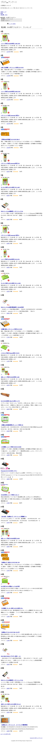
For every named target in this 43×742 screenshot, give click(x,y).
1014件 (8, 147)
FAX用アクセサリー (5, 20)
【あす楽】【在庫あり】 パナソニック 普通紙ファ (14, 516)
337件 (8, 570)
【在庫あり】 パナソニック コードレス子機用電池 (14, 724)
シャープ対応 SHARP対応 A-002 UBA (10, 43)
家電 (2, 13)
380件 (8, 479)
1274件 (8, 75)
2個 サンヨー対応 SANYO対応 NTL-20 (10, 704)
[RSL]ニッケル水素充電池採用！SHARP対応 (12, 307)
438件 (8, 455)
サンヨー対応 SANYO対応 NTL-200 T (10, 187)
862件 (8, 195)
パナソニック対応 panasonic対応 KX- (10, 163)
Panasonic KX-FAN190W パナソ (9, 470)
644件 (8, 243)
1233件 (8, 99)
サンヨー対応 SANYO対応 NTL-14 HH (11, 283)
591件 (8, 291)
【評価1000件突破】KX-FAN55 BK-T (10, 139)
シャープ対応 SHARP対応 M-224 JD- (10, 259)
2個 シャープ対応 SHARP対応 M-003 (10, 538)
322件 (8, 592)
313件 (8, 640)
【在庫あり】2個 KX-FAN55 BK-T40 (10, 562)
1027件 (8, 123)
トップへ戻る (12, 23)
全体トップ (3, 11)
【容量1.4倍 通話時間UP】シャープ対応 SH (12, 425)
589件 (8, 313)
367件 (8, 522)
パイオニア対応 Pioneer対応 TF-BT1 (10, 353)
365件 (8, 546)
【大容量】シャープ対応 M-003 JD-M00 (11, 447)
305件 (8, 664)
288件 (8, 688)
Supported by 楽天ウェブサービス (36, 737)
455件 (8, 431)
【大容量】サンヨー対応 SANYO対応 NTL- (12, 608)
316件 (8, 616)
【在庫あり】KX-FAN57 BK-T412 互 (10, 632)
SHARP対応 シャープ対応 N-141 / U (10, 494)
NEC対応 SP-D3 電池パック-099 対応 (10, 586)
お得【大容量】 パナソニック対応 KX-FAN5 (12, 67)
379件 (8, 503)
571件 (8, 337)
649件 (8, 219)
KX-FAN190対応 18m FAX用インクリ (10, 401)
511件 (8, 361)
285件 (8, 712)
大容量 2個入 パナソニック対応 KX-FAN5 (11, 329)
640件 (8, 267)
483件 (8, 409)
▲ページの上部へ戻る (6, 734)
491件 (8, 385)
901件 (8, 171)
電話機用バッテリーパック (7, 19)
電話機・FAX (4, 14)
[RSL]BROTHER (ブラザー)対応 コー (11, 656)
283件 (8, 731)
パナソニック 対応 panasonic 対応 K (10, 115)
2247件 (8, 51)
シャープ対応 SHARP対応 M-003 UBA (10, 91)
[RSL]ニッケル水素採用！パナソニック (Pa (12, 211)
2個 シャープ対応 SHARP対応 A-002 (10, 377)
